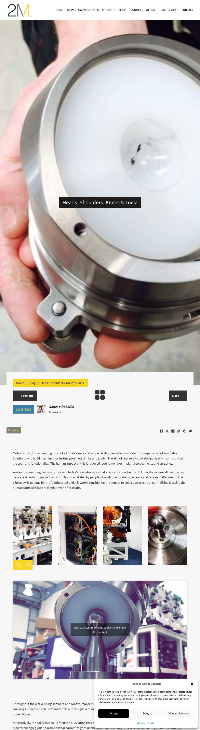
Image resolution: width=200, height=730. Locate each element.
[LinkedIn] (173, 431)
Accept (114, 713)
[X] (167, 431)
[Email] (190, 431)
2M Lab (173, 10)
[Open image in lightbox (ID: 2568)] (77, 535)
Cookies (141, 722)
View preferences (178, 713)
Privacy (150, 722)
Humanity (14, 430)
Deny (146, 713)
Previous (24, 396)
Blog (162, 10)
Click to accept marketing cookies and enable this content (100, 630)
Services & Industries (83, 10)
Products (136, 10)
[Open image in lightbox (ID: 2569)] (32, 535)
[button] (192, 684)
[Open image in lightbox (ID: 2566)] (167, 535)
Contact (187, 10)
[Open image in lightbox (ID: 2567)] (122, 535)
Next (178, 396)
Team (122, 10)
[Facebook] (161, 431)
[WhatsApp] (179, 431)
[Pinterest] (185, 431)
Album (150, 10)
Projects (108, 10)
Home (60, 10)
